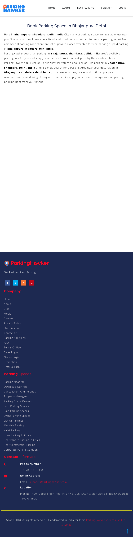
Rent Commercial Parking (19, 444)
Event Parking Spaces (17, 415)
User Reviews (12, 328)
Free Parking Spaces (16, 406)
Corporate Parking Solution (21, 449)
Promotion (10, 362)
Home (51, 7)
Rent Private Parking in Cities (22, 440)
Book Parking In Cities (17, 435)
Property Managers (16, 396)
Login (122, 7)
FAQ (6, 342)
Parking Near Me (14, 382)
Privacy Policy (12, 323)
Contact (106, 7)
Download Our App (16, 386)
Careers (9, 318)
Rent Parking (85, 7)
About (66, 7)
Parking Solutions (15, 337)
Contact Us (11, 333)
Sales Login (11, 352)
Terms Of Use (12, 347)
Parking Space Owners (18, 401)
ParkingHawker (26, 263)
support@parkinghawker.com (48, 482)
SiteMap (66, 524)
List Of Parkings (14, 420)
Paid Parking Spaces (16, 411)
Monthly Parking (14, 425)
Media (8, 313)
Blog (6, 308)
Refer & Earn (12, 366)
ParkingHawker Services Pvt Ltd (105, 520)
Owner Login (12, 357)
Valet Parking (12, 430)
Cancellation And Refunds (20, 391)
